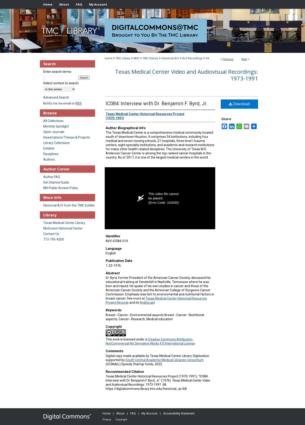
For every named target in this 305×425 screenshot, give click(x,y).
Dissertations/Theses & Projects (66, 137)
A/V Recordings (192, 58)
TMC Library (123, 58)
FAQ (133, 413)
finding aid (147, 302)
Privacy (106, 419)
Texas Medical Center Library (64, 223)
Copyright (121, 419)
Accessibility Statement (179, 413)
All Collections (53, 121)
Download (239, 104)
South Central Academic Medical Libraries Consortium (164, 360)
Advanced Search (56, 97)
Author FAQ (51, 177)
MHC (136, 58)
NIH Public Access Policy (60, 188)
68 (207, 58)
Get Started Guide (56, 182)
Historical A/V (170, 58)
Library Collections (56, 143)
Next (244, 59)
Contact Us (51, 234)
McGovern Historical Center (63, 228)
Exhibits (49, 148)
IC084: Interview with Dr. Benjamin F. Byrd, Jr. (157, 103)
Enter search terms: (57, 72)
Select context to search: (61, 83)
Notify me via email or (62, 103)
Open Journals (53, 132)
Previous (228, 59)
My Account (149, 413)
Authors (49, 159)
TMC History (150, 58)
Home (108, 58)
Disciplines (50, 154)
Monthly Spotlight (56, 126)
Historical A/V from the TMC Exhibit (69, 205)
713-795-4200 (53, 239)
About (120, 413)
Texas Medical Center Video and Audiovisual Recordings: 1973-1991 (186, 75)
